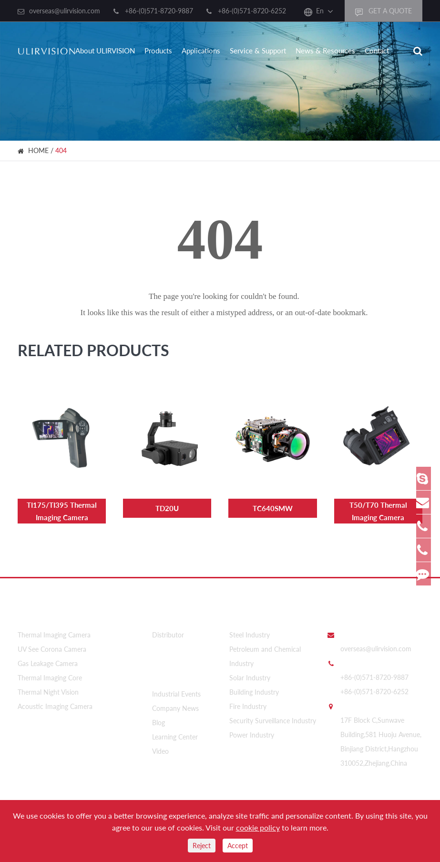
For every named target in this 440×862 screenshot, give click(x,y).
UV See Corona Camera (52, 644)
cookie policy (258, 827)
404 (61, 150)
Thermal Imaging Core (50, 673)
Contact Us (347, 608)
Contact (377, 50)
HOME (38, 150)
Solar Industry (249, 673)
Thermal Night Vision (48, 687)
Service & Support (258, 50)
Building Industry (254, 687)
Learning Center (175, 728)
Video (160, 742)
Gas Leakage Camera (48, 659)
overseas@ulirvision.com (64, 11)
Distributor (168, 630)
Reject (202, 845)
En (320, 11)
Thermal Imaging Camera (54, 630)
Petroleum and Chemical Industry (265, 651)
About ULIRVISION (105, 50)
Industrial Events (176, 685)
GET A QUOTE (383, 11)
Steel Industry (249, 630)
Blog (158, 713)
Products (158, 50)
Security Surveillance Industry (272, 716)
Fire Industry (247, 702)
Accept (237, 845)
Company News (175, 699)
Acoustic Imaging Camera (55, 702)
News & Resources (325, 50)
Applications (201, 50)
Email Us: (354, 629)
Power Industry (251, 730)
